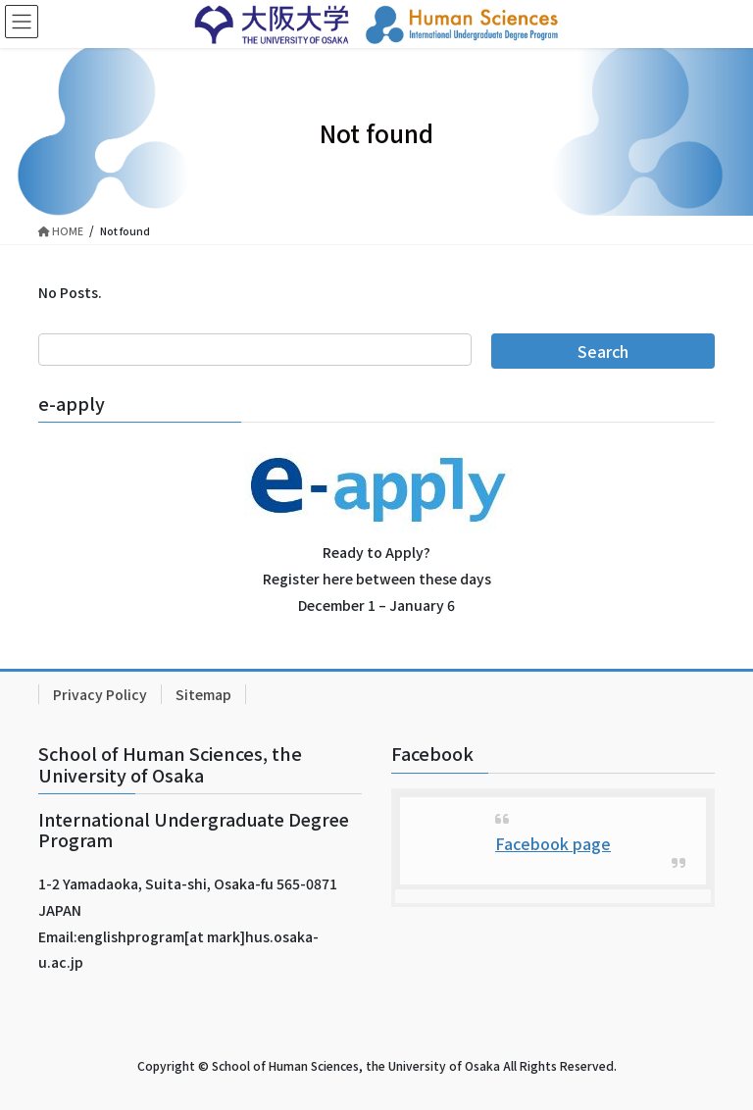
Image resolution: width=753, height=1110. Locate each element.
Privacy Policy (100, 694)
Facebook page (553, 843)
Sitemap (203, 694)
